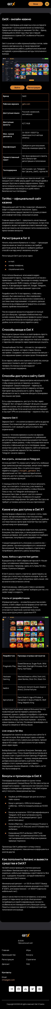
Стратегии (31, 959)
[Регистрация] (34, 87)
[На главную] (25, 935)
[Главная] (11, 4)
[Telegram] (11, 989)
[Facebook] (18, 989)
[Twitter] (32, 989)
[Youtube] (25, 989)
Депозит (6, 964)
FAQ (28, 964)
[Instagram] (39, 989)
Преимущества (9, 955)
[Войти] (17, 87)
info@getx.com (8, 980)
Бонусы (29, 955)
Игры (28, 950)
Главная (5, 950)
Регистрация (8, 959)
